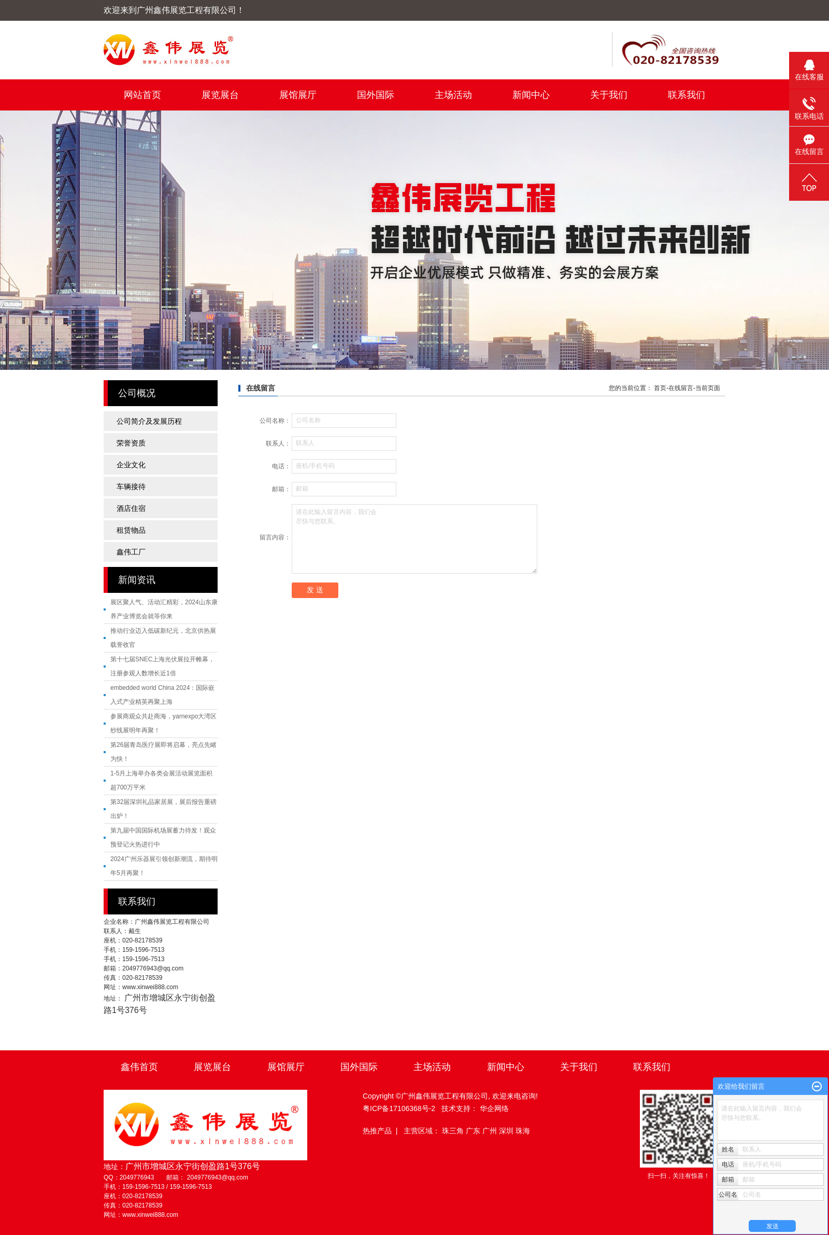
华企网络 (494, 1108)
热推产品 (377, 1131)
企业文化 (131, 465)
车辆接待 (131, 486)
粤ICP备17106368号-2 (399, 1108)
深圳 (507, 1131)
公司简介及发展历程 (149, 421)
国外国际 (375, 95)
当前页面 (707, 388)
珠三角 (454, 1131)
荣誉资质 (131, 443)
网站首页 (142, 95)
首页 (660, 388)
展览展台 (220, 95)
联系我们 (686, 95)
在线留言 (680, 388)
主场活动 (453, 95)
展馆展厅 (298, 95)
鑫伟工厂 (131, 552)
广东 (474, 1131)
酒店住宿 (131, 508)
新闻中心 (531, 95)
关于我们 (608, 95)
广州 (490, 1131)
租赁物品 (131, 530)
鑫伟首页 (139, 1067)
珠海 (523, 1131)
